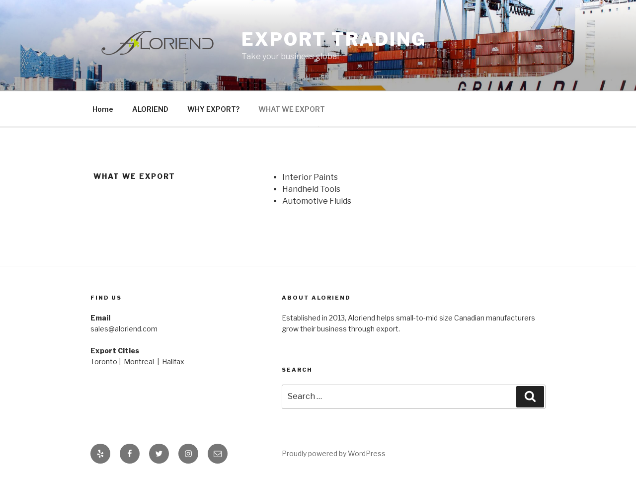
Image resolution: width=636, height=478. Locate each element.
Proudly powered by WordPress (334, 453)
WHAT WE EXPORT (291, 109)
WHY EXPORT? (213, 109)
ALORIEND (150, 109)
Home (102, 109)
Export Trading (333, 39)
